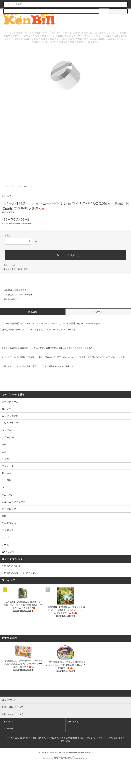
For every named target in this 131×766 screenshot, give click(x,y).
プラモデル (15, 186)
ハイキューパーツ (28, 186)
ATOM (68, 741)
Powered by (65, 758)
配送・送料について (40, 738)
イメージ (98, 312)
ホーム (6, 186)
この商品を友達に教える (13, 290)
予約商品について (11, 566)
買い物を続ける (9, 299)
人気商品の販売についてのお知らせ (21, 573)
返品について (9, 265)
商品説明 (32, 312)
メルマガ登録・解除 (114, 738)
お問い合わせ (7, 729)
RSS (62, 741)
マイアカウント (8, 722)
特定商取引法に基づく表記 (15, 269)
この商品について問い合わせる (16, 294)
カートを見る (72, 722)
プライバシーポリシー (95, 738)
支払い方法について (23, 738)
